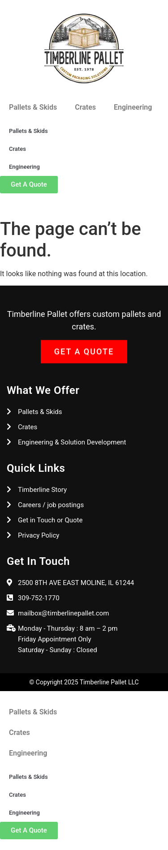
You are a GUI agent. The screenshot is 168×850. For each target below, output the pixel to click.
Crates (85, 107)
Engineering (133, 107)
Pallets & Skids (33, 107)
